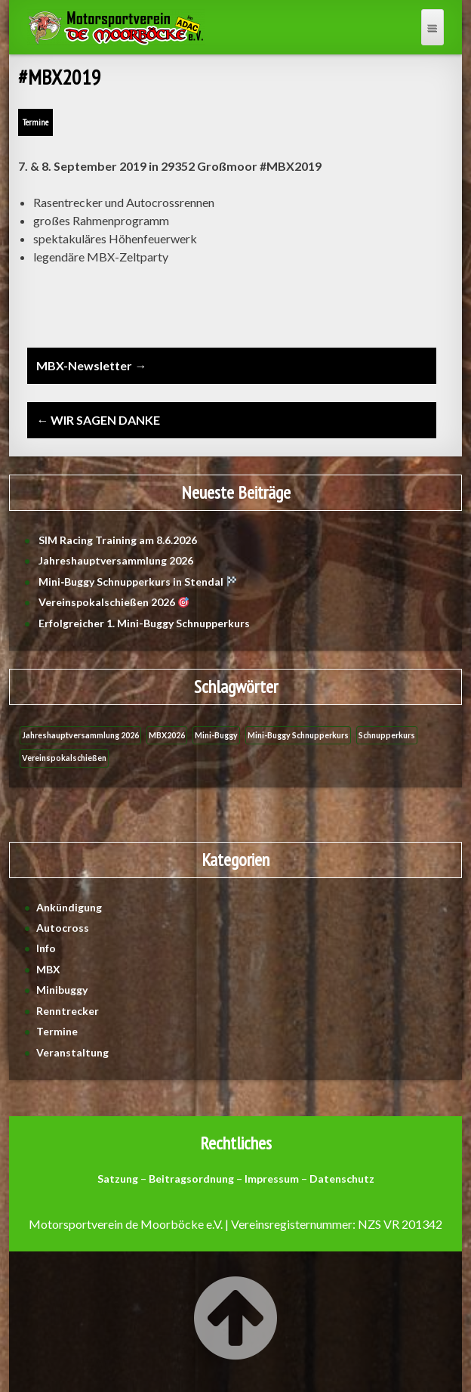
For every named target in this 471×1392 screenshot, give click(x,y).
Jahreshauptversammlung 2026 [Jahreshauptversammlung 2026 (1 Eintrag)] (80, 735)
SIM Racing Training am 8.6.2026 (117, 540)
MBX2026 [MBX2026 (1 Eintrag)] (167, 735)
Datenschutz (341, 1178)
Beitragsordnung (191, 1178)
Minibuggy (62, 989)
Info (46, 948)
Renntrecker (67, 1010)
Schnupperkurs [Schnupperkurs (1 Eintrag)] (387, 735)
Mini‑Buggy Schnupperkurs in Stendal (137, 581)
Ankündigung (69, 907)
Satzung (117, 1178)
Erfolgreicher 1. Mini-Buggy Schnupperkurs (144, 623)
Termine (35, 122)
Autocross (62, 927)
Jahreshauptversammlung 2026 (116, 560)
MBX (48, 969)
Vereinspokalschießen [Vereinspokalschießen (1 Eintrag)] (64, 758)
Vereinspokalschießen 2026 (113, 601)
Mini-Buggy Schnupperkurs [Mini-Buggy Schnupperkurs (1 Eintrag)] (298, 735)
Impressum (272, 1178)
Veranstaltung (72, 1052)
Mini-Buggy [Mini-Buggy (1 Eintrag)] (216, 735)
